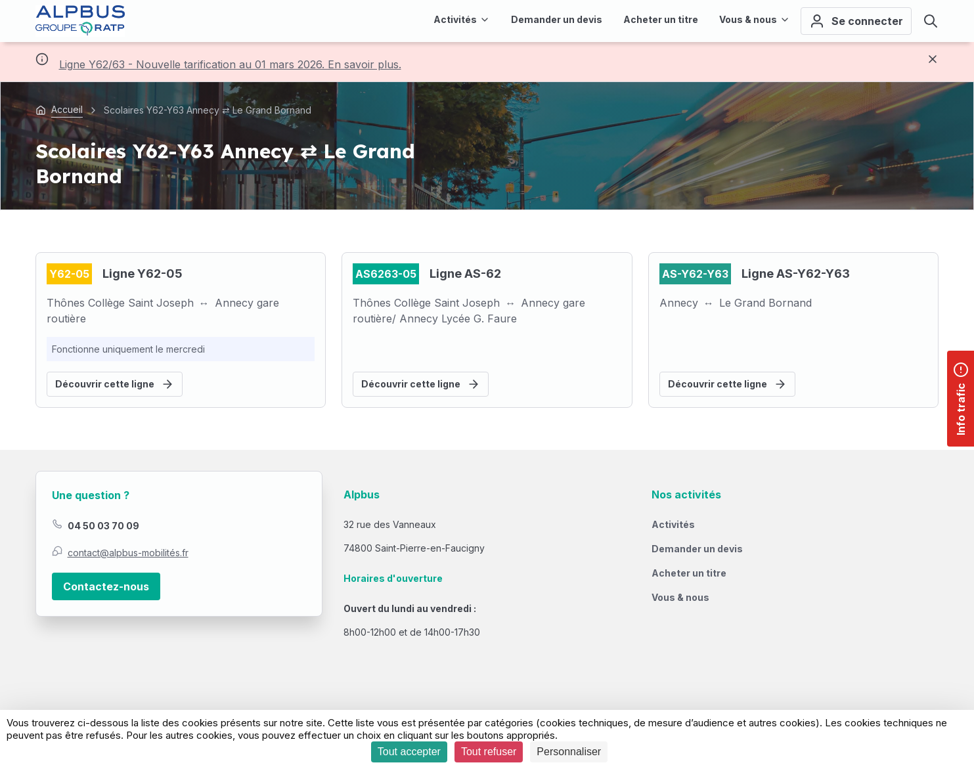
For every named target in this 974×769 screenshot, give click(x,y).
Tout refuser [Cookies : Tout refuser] (488, 751)
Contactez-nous (106, 586)
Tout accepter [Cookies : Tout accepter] (409, 751)
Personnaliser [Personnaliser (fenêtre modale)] (569, 751)
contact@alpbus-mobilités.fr (128, 552)
